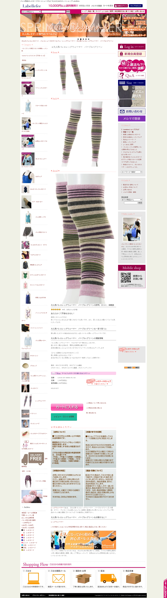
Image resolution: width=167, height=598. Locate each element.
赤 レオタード (28, 535)
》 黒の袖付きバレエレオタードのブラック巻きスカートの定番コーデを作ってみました (131, 159)
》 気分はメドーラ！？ (128, 139)
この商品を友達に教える (94, 408)
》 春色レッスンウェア (128, 142)
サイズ (98, 11)
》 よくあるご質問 (127, 144)
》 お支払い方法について (129, 187)
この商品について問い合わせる (96, 403)
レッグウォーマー (68, 41)
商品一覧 (91, 11)
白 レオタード (28, 533)
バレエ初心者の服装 (29, 520)
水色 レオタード (29, 545)
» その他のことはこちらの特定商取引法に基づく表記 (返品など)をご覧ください (79, 527)
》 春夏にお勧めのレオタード (130, 134)
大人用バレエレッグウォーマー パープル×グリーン (95, 41)
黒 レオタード (28, 530)
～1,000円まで (26, 523)
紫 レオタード (28, 538)
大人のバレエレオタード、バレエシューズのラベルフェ (41, 41)
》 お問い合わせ (126, 189)
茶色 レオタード (29, 548)
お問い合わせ (139, 11)
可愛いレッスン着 (28, 515)
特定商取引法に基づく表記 (124, 11)
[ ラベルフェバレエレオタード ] (112, 595)
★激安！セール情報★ (29, 513)
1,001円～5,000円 (27, 525)
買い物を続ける (91, 413)
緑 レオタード (28, 550)
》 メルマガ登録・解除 (128, 192)
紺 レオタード (28, 540)
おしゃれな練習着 (28, 518)
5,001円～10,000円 (28, 528)
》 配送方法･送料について (129, 184)
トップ (84, 11)
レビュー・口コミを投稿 (64, 416)
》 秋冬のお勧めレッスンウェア (131, 137)
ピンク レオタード (29, 543)
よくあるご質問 (107, 11)
